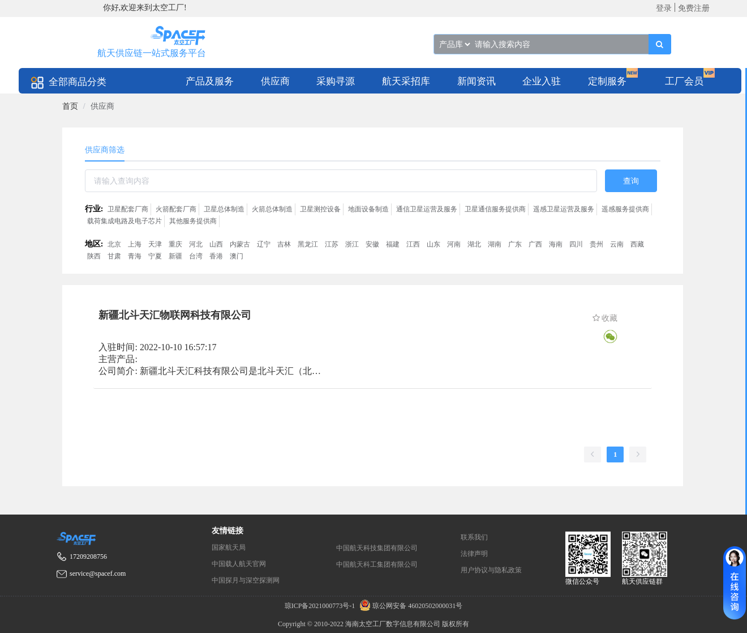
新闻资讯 (476, 81)
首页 (70, 106)
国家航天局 (229, 547)
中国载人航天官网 (239, 564)
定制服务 (607, 81)
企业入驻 (541, 81)
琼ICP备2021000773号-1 (321, 606)
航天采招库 (406, 81)
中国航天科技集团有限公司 (377, 548)
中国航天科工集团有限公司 (377, 564)
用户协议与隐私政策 (491, 570)
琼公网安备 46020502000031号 (409, 606)
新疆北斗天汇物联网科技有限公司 (174, 315)
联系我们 (474, 537)
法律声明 (474, 554)
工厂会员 (684, 81)
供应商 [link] (102, 106)
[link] (70, 106)
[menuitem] (210, 81)
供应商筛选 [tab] (104, 150)
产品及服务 (210, 81)
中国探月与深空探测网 (246, 580)
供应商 (275, 81)
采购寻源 (335, 81)
